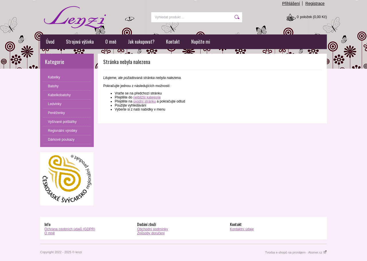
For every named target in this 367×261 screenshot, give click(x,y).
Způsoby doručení (151, 233)
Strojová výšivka (80, 41)
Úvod (50, 41)
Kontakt (173, 41)
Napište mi (200, 41)
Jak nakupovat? (141, 41)
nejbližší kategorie (147, 97)
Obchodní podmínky (152, 229)
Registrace (315, 3)
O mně (110, 41)
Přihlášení (291, 3)
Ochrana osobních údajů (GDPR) (69, 229)
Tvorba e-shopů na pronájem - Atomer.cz (296, 252)
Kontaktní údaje (242, 229)
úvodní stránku (144, 101)
